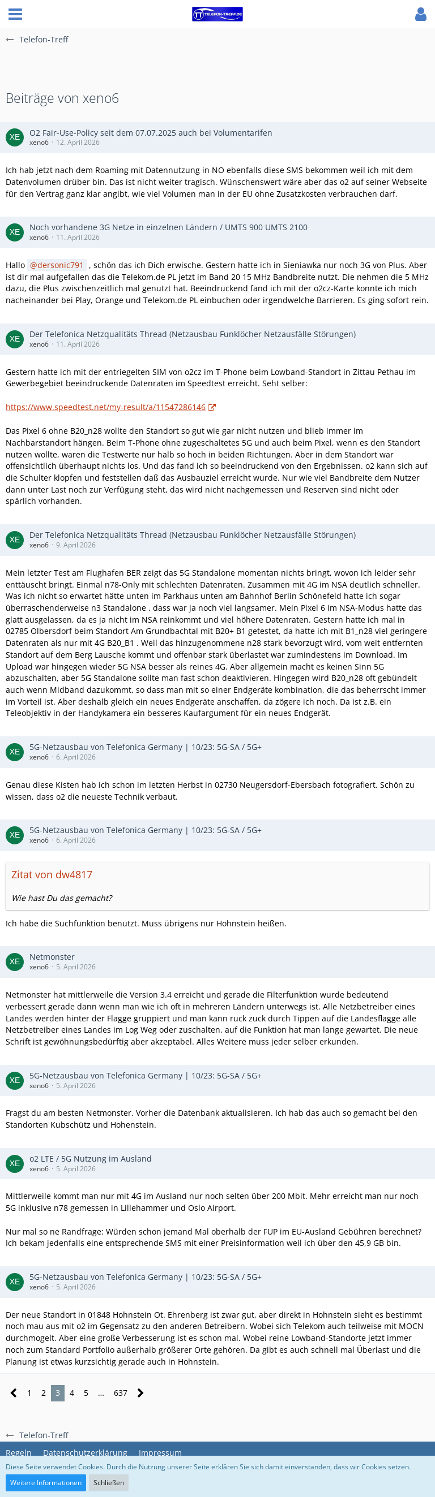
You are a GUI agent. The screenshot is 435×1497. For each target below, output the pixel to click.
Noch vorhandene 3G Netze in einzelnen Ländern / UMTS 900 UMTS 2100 (168, 227)
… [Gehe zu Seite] (101, 1392)
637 (120, 1392)
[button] (15, 14)
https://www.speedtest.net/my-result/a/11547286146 (106, 407)
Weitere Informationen (46, 1482)
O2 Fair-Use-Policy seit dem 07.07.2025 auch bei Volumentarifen (150, 132)
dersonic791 (60, 265)
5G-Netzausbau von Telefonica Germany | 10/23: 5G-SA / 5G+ (145, 746)
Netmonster (52, 956)
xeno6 (39, 142)
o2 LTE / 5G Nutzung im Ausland (90, 1158)
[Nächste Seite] (141, 1393)
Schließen (108, 1482)
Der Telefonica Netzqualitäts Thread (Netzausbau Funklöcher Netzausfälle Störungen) (192, 334)
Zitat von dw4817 (51, 874)
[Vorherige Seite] (14, 1393)
